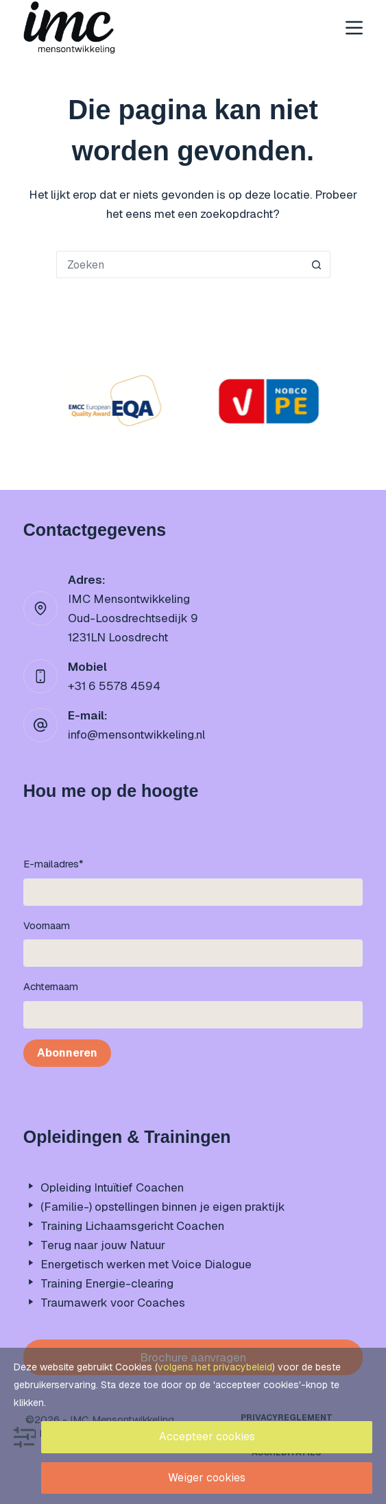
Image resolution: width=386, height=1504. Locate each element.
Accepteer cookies (207, 1436)
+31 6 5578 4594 (114, 685)
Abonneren (67, 1053)
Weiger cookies (206, 1477)
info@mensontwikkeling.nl (136, 734)
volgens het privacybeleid (215, 1367)
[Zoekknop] (316, 264)
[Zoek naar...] (179, 264)
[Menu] (354, 27)
